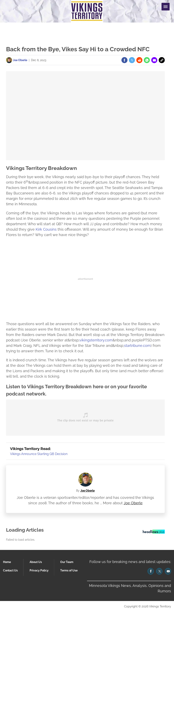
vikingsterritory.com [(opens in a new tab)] (96, 340)
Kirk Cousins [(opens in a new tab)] (46, 229)
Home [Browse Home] (7, 562)
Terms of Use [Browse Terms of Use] (69, 570)
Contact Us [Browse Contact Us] (10, 570)
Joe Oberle (87, 490)
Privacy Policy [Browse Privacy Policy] (39, 570)
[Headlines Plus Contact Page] (154, 533)
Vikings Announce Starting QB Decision (38, 454)
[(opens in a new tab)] (124, 60)
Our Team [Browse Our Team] (66, 562)
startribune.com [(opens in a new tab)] (137, 345)
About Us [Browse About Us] (36, 562)
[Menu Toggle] (166, 6)
